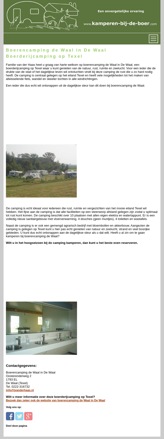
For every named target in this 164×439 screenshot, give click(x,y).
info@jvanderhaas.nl (20, 390)
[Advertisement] (38, 117)
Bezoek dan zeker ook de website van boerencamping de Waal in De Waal (55, 400)
